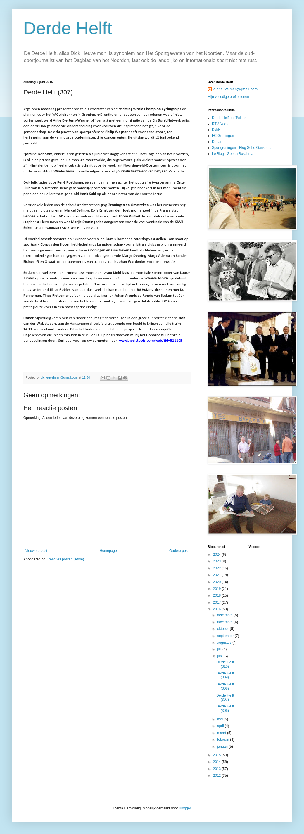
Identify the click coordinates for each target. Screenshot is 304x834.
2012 (217, 775)
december (225, 615)
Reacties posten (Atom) (65, 559)
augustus (224, 642)
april (221, 726)
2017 (217, 602)
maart (222, 733)
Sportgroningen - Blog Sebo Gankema (241, 148)
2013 (217, 769)
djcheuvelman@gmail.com (235, 89)
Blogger (185, 808)
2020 (217, 582)
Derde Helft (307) (225, 697)
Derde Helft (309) (225, 675)
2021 (217, 575)
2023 (217, 561)
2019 (217, 589)
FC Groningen (223, 136)
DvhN (216, 130)
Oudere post (179, 551)
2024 (217, 554)
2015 (217, 755)
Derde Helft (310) (225, 664)
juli (219, 649)
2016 (217, 609)
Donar (217, 142)
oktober (223, 629)
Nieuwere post (36, 551)
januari (223, 747)
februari (223, 740)
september (226, 636)
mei (220, 719)
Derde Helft (67, 28)
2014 (217, 762)
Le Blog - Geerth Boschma (232, 154)
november (225, 622)
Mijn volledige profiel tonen (228, 97)
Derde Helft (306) (225, 708)
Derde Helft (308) (225, 686)
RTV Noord (220, 124)
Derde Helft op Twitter (229, 118)
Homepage (108, 551)
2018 (217, 595)
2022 (217, 568)
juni (220, 656)
